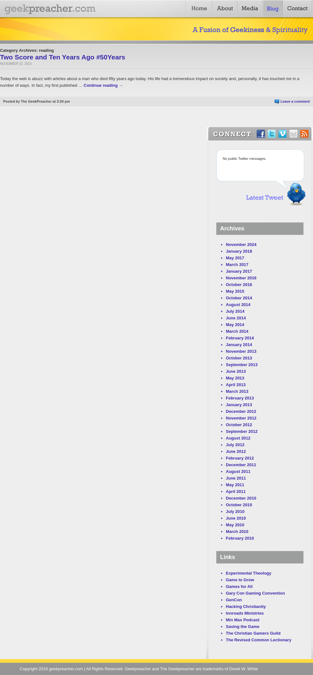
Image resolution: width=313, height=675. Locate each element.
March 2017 (237, 264)
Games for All (239, 586)
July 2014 (235, 311)
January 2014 (239, 344)
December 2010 (241, 498)
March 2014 (237, 331)
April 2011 (236, 491)
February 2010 (240, 538)
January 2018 (239, 251)
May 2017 (235, 258)
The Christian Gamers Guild (253, 633)
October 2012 (239, 424)
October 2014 (239, 298)
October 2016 (239, 284)
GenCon (234, 599)
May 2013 (235, 378)
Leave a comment (295, 101)
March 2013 (237, 391)
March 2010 (237, 531)
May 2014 (235, 324)
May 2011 (235, 484)
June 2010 (236, 518)
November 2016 (241, 278)
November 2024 (241, 244)
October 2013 (239, 358)
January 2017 (239, 271)
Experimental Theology (248, 573)
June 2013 (236, 371)
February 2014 (240, 338)
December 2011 (241, 464)
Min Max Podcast (242, 619)
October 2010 (239, 504)
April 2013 (236, 384)
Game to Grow (240, 579)
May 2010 (235, 524)
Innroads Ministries (245, 613)
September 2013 (242, 364)
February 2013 (240, 398)
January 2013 (239, 404)
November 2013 (241, 351)
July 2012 (235, 444)
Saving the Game (242, 626)
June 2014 (236, 318)
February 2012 (240, 458)
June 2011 (236, 478)
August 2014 (238, 304)
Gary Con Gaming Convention (255, 593)
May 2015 (235, 291)
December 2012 (241, 411)
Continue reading (103, 85)
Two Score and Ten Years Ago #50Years (62, 57)
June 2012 (236, 451)
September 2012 (242, 431)
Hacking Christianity (246, 606)
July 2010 (235, 511)
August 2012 (238, 438)
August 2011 (238, 471)
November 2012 (241, 418)
